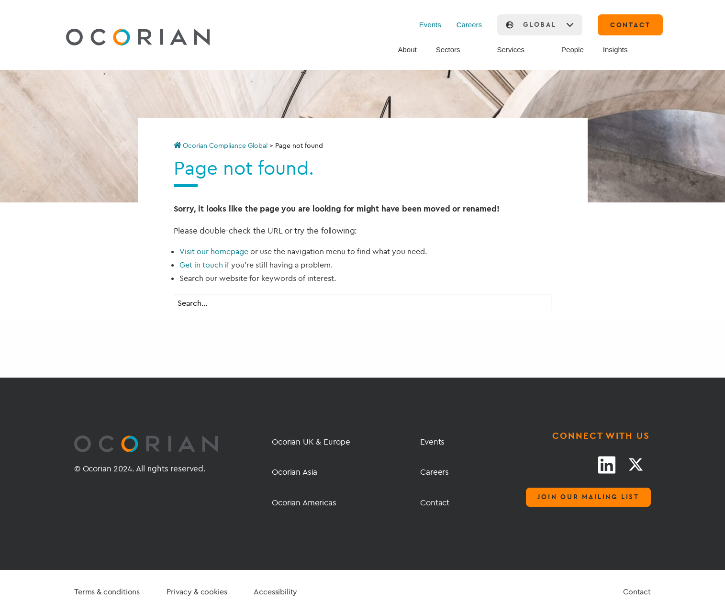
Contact (434, 502)
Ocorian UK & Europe (311, 441)
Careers (469, 25)
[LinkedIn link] (606, 464)
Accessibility (275, 591)
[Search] (653, 50)
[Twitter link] (635, 464)
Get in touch (201, 264)
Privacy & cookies (197, 591)
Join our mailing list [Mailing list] (588, 496)
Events (430, 25)
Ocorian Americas (304, 502)
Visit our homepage (213, 251)
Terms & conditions (107, 591)
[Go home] (115, 39)
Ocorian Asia (294, 472)
